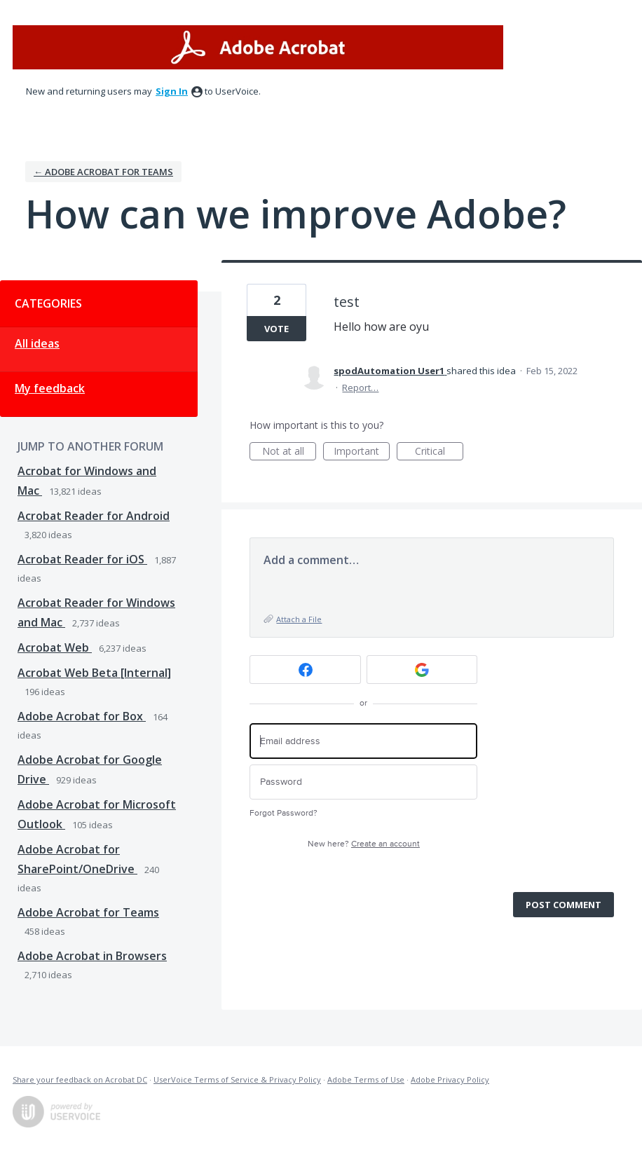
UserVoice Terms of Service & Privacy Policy (237, 1079)
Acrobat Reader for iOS (82, 559)
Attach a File (299, 619)
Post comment (563, 904)
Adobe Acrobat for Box (82, 716)
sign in (172, 91)
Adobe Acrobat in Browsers (92, 955)
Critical (439, 452)
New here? (364, 844)
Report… (360, 387)
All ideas (37, 343)
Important (362, 452)
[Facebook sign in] (305, 669)
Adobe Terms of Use (365, 1079)
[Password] (363, 782)
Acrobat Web (55, 647)
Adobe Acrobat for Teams (88, 912)
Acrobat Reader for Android (94, 515)
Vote (276, 328)
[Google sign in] (422, 669)
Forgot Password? (283, 813)
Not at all (289, 452)
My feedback (50, 388)
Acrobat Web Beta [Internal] (94, 672)
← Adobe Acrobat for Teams (103, 171)
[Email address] (363, 741)
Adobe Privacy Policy (450, 1079)
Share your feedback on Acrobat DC (80, 1079)
